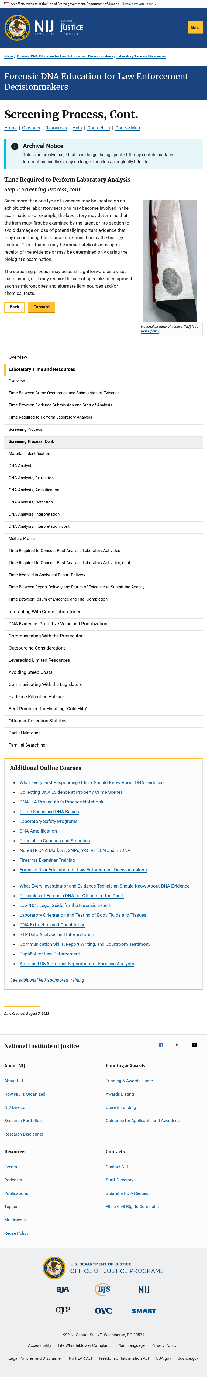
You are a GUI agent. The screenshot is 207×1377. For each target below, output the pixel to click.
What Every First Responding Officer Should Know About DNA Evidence (92, 782)
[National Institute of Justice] (144, 1294)
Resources (56, 127)
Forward (41, 306)
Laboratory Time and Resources (141, 56)
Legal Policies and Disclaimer (35, 1358)
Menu (195, 28)
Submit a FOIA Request (128, 1193)
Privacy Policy (164, 1345)
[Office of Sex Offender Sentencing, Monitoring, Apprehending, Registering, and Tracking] (144, 1314)
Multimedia (15, 1219)
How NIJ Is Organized (24, 1093)
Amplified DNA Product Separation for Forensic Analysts (77, 963)
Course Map (127, 127)
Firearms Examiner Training (47, 860)
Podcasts (13, 1179)
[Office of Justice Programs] (17, 28)
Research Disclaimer (23, 1133)
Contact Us (98, 127)
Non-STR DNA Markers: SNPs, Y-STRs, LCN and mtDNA (75, 850)
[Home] (59, 27)
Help (77, 127)
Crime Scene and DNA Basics (49, 811)
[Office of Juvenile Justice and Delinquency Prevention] (63, 1315)
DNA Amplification (38, 831)
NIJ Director (15, 1107)
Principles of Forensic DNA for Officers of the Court (72, 895)
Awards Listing (120, 1093)
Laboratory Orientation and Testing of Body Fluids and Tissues (83, 915)
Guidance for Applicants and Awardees (143, 1120)
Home (8, 56)
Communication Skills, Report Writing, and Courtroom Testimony (85, 944)
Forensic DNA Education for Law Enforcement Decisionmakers (65, 56)
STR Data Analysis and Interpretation (57, 934)
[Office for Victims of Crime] (103, 1315)
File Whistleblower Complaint (84, 1345)
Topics (10, 1206)
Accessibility (39, 1345)
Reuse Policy (16, 1233)
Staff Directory (119, 1179)
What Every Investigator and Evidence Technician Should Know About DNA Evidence (104, 886)
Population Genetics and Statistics (55, 840)
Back (14, 306)
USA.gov (163, 1358)
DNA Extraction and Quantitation (52, 924)
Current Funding (121, 1107)
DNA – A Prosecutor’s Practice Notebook (62, 802)
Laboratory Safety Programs (49, 821)
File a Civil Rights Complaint (132, 1206)
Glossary (31, 127)
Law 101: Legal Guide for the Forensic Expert (65, 905)
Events (10, 1166)
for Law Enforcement (50, 954)
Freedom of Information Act (124, 1358)
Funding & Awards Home (129, 1080)
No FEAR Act (80, 1358)
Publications (16, 1193)
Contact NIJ (117, 1166)
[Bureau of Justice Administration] (63, 1294)
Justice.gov (188, 1358)
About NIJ (13, 1080)
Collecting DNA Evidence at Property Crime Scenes (71, 792)
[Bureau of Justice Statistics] (103, 1297)
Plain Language (131, 1345)
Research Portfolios (23, 1120)
